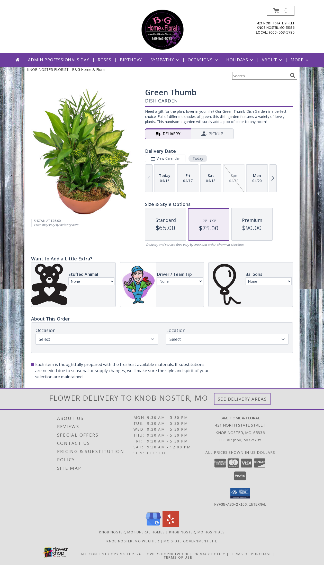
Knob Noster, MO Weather (132, 541)
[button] (280, 11)
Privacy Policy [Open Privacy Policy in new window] (209, 553)
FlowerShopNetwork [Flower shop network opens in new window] (166, 553)
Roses (104, 60)
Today (198, 158)
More (300, 60)
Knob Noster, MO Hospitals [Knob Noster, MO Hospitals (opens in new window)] (197, 532)
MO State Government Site (190, 541)
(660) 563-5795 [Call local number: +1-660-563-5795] (281, 32)
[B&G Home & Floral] (162, 29)
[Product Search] (259, 75)
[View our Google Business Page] (153, 525)
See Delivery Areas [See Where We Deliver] (242, 399)
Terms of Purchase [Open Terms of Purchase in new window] (251, 553)
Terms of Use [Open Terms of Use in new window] (178, 557)
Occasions (203, 60)
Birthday (131, 60)
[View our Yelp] (171, 525)
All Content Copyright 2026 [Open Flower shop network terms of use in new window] (111, 553)
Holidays (240, 60)
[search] (293, 75)
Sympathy (165, 60)
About (272, 60)
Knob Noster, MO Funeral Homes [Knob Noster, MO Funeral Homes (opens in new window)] (132, 532)
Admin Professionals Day (58, 60)
